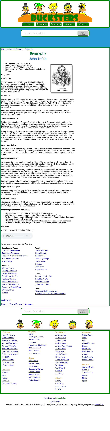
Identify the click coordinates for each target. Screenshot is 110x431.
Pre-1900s (6, 357)
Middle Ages (60, 351)
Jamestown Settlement (10, 253)
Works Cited (5, 300)
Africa (84, 338)
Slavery (5, 293)
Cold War (58, 371)
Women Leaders (35, 348)
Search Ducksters (83, 33)
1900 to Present (8, 360)
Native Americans (8, 335)
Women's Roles (8, 290)
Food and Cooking (9, 279)
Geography (56, 24)
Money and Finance (9, 383)
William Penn (40, 261)
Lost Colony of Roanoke (11, 250)
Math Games (33, 361)
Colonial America (15, 49)
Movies (85, 375)
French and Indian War (44, 276)
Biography (42, 24)
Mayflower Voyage (42, 282)
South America (87, 357)
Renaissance (60, 357)
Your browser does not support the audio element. (17, 236)
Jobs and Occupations (10, 284)
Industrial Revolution (9, 343)
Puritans (38, 264)
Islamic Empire (60, 354)
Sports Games (34, 374)
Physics (58, 389)
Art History (59, 373)
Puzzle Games (34, 363)
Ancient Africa (60, 335)
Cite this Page (55, 401)
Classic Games (34, 372)
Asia (84, 340)
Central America (88, 343)
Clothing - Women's (9, 271)
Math (4, 375)
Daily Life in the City (9, 273)
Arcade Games (34, 377)
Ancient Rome (60, 349)
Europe (85, 346)
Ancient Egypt (60, 340)
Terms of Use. (99, 405)
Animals (5, 372)
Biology (58, 381)
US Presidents (34, 353)
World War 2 (60, 368)
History (28, 24)
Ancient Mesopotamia (63, 346)
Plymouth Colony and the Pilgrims (14, 256)
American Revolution (9, 340)
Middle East (86, 349)
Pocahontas (39, 256)
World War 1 (60, 365)
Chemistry (59, 383)
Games (82, 24)
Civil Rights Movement (10, 354)
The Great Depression (10, 351)
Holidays (85, 370)
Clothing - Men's (8, 268)
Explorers (32, 342)
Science (69, 24)
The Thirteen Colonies (10, 259)
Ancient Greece (61, 343)
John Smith (39, 267)
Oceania (85, 354)
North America (87, 351)
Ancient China (60, 338)
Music (84, 378)
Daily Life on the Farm (10, 276)
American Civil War (9, 346)
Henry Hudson (40, 253)
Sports (84, 381)
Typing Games (34, 380)
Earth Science (60, 386)
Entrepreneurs (34, 340)
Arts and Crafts (87, 367)
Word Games (33, 366)
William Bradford (41, 250)
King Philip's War (41, 279)
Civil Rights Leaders (36, 337)
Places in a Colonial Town (11, 287)
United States (87, 335)
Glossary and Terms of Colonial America (50, 294)
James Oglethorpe (42, 259)
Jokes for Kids (87, 372)
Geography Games (36, 369)
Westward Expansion (9, 349)
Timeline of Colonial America (46, 291)
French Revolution (62, 362)
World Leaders (34, 351)
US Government (8, 362)
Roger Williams (41, 270)
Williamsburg (7, 261)
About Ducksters (49, 398)
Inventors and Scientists (37, 345)
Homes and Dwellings (10, 282)
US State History (8, 365)
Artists (31, 334)
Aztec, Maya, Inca (62, 360)
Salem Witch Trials (42, 284)
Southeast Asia (87, 360)
